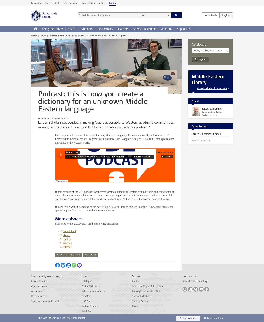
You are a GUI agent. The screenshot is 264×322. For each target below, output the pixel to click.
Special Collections (144, 29)
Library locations (39, 281)
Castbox (67, 242)
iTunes (66, 235)
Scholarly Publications (93, 291)
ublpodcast (90, 255)
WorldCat (87, 311)
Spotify (67, 239)
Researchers (105, 29)
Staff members (71, 3)
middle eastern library (68, 255)
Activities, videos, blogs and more (212, 88)
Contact (136, 281)
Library (112, 3)
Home (34, 35)
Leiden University (39, 3)
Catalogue (199, 44)
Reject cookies (214, 318)
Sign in (202, 59)
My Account (37, 291)
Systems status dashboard (45, 301)
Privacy (136, 306)
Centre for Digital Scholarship (147, 286)
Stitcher (67, 246)
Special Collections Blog (194, 281)
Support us (183, 29)
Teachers (123, 29)
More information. (76, 318)
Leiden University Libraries (206, 134)
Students (55, 3)
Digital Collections (91, 286)
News (43, 35)
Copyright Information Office (147, 291)
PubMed (86, 296)
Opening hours (39, 286)
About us (166, 29)
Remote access (39, 296)
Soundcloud (69, 231)
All (143, 15)
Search (72, 29)
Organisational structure (94, 3)
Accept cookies (188, 318)
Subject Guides (140, 301)
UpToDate (87, 301)
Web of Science (90, 306)
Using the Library (52, 29)
